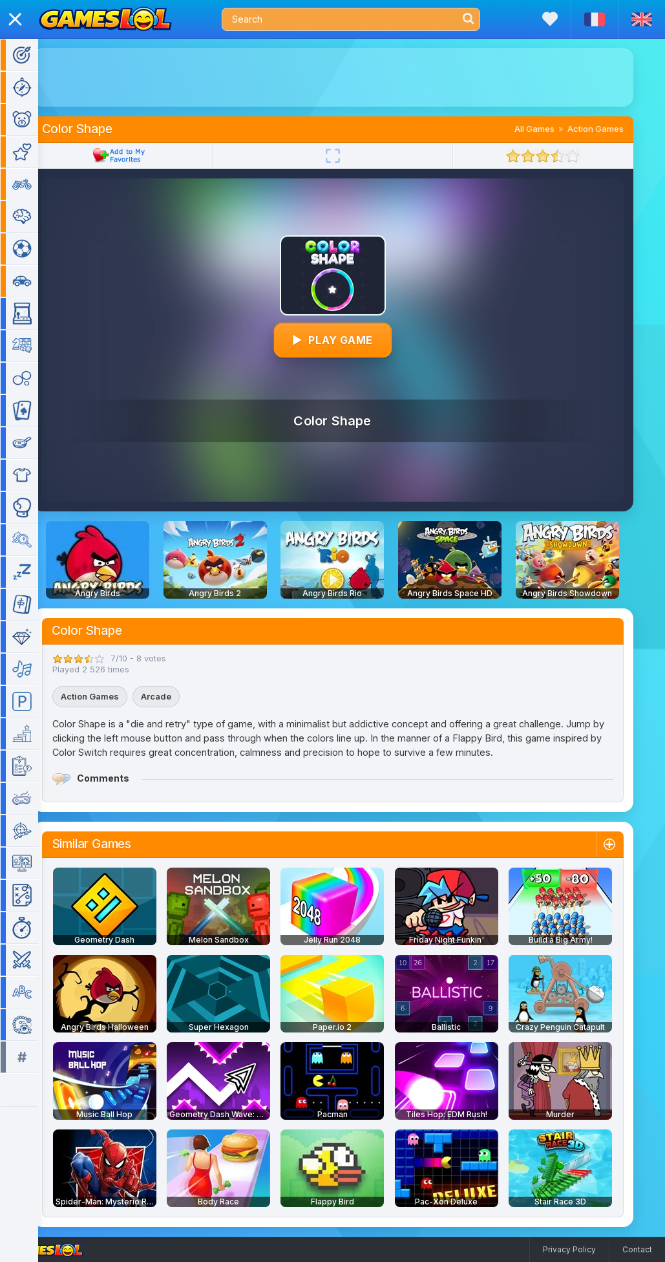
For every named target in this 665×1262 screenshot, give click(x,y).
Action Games (614, 128)
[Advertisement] (351, 77)
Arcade (175, 696)
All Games (553, 128)
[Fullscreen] (351, 156)
